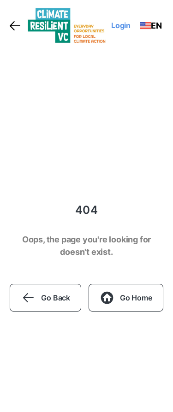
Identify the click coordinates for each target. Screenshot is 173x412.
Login (121, 25)
